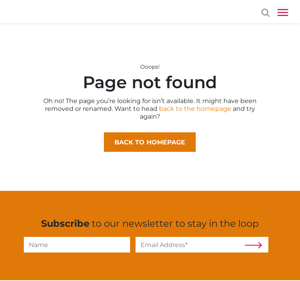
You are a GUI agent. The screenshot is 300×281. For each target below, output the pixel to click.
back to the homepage (195, 108)
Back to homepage (149, 142)
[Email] (189, 245)
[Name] (77, 245)
